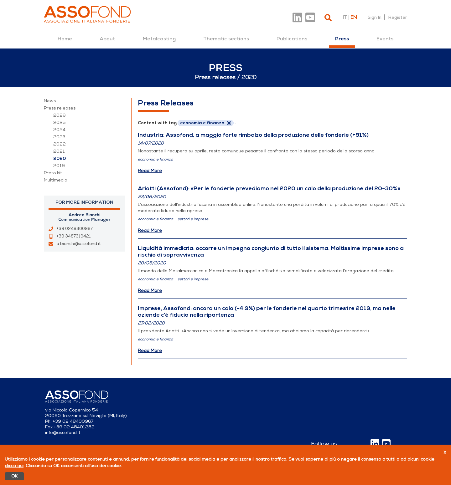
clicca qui (14, 465)
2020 (59, 158)
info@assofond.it (62, 432)
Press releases (59, 108)
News (50, 101)
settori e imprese (193, 219)
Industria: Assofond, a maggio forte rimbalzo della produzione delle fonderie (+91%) (253, 134)
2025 (59, 122)
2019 (59, 165)
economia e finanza (155, 159)
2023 (59, 137)
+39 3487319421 (73, 236)
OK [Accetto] (14, 476)
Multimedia (55, 180)
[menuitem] (64, 38)
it (345, 17)
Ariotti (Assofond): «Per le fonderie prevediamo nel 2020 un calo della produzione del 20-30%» (269, 188)
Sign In (374, 17)
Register (397, 17)
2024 (59, 129)
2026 (59, 115)
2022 (59, 144)
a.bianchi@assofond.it (78, 243)
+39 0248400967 (74, 228)
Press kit (53, 173)
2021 (59, 151)
